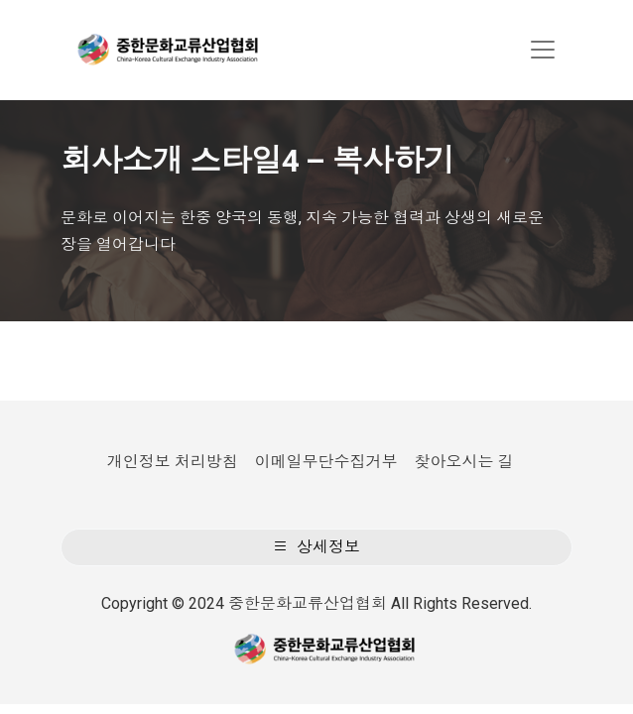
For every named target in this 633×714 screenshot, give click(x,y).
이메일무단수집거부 (326, 461)
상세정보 (316, 546)
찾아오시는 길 (463, 461)
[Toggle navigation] (543, 49)
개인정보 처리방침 (172, 461)
